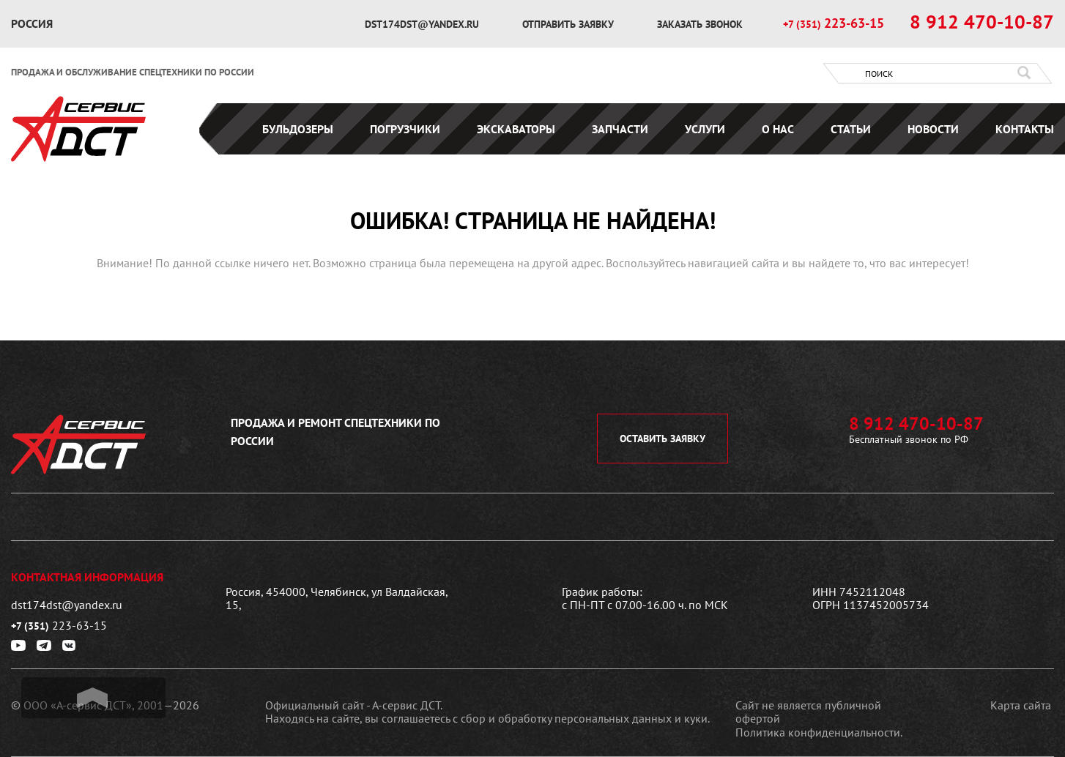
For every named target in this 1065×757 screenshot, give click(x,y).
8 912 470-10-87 (982, 22)
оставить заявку (662, 438)
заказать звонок (700, 24)
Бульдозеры (297, 129)
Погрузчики (405, 129)
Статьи (851, 129)
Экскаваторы (516, 129)
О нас (778, 129)
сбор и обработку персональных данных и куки (584, 718)
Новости (933, 129)
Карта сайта (1020, 705)
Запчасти (620, 129)
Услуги (705, 129)
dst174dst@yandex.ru (423, 24)
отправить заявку (569, 24)
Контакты (1024, 129)
